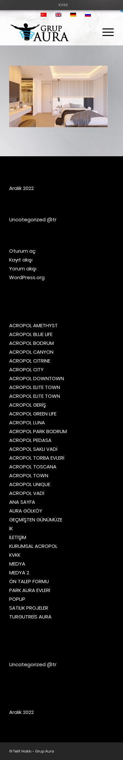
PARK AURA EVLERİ (29, 590)
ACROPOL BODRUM (31, 343)
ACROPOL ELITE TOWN (34, 387)
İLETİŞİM (17, 537)
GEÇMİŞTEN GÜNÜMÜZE (35, 519)
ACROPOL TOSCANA (32, 466)
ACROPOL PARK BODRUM (38, 431)
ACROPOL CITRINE (29, 360)
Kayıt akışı (20, 259)
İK (11, 528)
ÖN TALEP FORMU (29, 581)
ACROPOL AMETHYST (33, 325)
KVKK (63, 5)
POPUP (17, 599)
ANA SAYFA (22, 501)
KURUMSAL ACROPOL (33, 546)
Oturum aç (22, 250)
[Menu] (105, 32)
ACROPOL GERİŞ (27, 404)
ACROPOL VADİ (26, 493)
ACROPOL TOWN (28, 475)
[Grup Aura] (51, 32)
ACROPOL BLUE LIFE (30, 334)
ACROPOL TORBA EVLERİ (36, 457)
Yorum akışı (22, 268)
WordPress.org (27, 277)
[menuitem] (63, 5)
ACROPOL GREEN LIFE (32, 413)
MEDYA (17, 563)
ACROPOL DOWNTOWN (36, 378)
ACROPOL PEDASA (30, 440)
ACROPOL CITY (26, 369)
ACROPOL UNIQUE (29, 484)
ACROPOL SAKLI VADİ (33, 449)
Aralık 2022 (21, 188)
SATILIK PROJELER (28, 607)
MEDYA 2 (19, 572)
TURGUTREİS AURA (30, 616)
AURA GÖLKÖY (25, 510)
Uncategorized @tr (32, 219)
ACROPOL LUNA (27, 422)
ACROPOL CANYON (31, 351)
